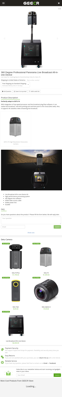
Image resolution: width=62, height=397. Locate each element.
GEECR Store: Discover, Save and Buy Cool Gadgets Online (31, 3)
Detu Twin (16, 307)
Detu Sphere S (46, 307)
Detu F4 (46, 273)
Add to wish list (34, 91)
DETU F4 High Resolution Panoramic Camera (16, 143)
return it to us (43, 358)
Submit (57, 227)
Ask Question (6, 91)
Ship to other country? (33, 80)
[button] (4, 38)
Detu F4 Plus (16, 273)
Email (45, 363)
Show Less (31, 233)
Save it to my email (20, 91)
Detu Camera (6, 239)
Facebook (52, 363)
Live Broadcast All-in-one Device (16, 341)
